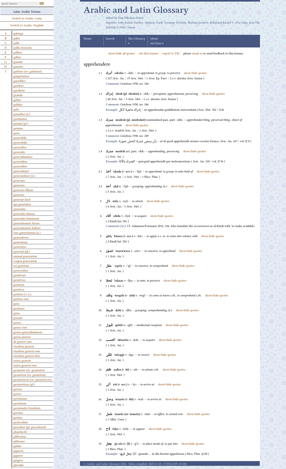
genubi (17, 317)
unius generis (22, 360)
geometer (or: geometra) (29, 370)
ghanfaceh (20, 431)
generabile (20, 137)
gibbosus (19, 441)
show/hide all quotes (121, 53)
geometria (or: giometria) (29, 374)
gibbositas (19, 436)
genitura (18, 289)
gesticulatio (20, 422)
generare (19, 185)
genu (16, 313)
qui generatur (22, 204)
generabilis (20, 142)
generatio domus (24, 213)
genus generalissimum (27, 332)
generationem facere (26, 223)
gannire (18, 66)
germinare (20, 403)
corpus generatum (25, 260)
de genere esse (22, 341)
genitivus (19, 279)
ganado (18, 61)
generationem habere (27, 227)
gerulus (18, 412)
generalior (19, 147)
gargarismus (21, 76)
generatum (20, 242)
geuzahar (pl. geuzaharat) (29, 427)
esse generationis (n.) (26, 232)
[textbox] (19, 4)
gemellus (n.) (21, 114)
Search (110, 39)
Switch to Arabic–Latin (27, 18)
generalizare (21, 170)
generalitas (20, 161)
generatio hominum (26, 218)
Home (88, 39)
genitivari (19, 275)
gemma (18, 128)
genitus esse (21, 298)
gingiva (18, 460)
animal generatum (25, 256)
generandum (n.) (24, 175)
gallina (17, 52)
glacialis (18, 464)
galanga (18, 33)
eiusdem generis (23, 346)
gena (16, 132)
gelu (16, 109)
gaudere (18, 85)
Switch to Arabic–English (26, 25)
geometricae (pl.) (24, 384)
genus (17, 322)
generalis (19, 151)
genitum (18, 284)
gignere (18, 455)
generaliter (20, 166)
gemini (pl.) (20, 123)
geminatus (20, 118)
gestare (18, 417)
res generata (21, 265)
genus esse (20, 327)
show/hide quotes (195, 72)
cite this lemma (148, 53)
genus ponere (22, 336)
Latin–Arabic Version (26, 11)
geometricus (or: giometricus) (32, 379)
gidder (17, 445)
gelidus (18, 104)
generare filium (23, 189)
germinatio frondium (26, 408)
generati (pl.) (21, 251)
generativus (20, 237)
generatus (19, 246)
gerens (17, 389)
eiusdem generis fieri (26, 355)
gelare (17, 99)
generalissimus (22, 156)
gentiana (18, 308)
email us (197, 53)
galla (16, 42)
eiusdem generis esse (26, 351)
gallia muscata (22, 47)
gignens (18, 450)
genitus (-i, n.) (22, 294)
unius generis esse (25, 365)
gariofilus (19, 80)
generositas (20, 270)
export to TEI (170, 53)
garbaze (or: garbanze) (27, 71)
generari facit (21, 199)
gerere (17, 393)
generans (19, 180)
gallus (17, 57)
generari (18, 194)
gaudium (19, 90)
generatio (19, 208)
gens (16, 303)
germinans (20, 398)
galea (16, 38)
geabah (18, 95)
